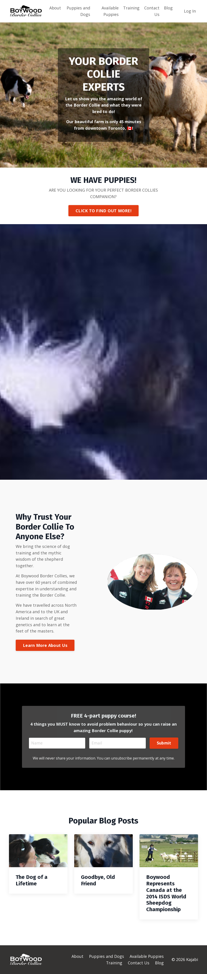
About (55, 8)
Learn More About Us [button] (45, 645)
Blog (168, 8)
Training (131, 8)
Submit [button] (164, 743)
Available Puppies (110, 11)
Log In (190, 11)
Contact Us (151, 11)
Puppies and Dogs (78, 11)
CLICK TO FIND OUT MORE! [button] (103, 210)
